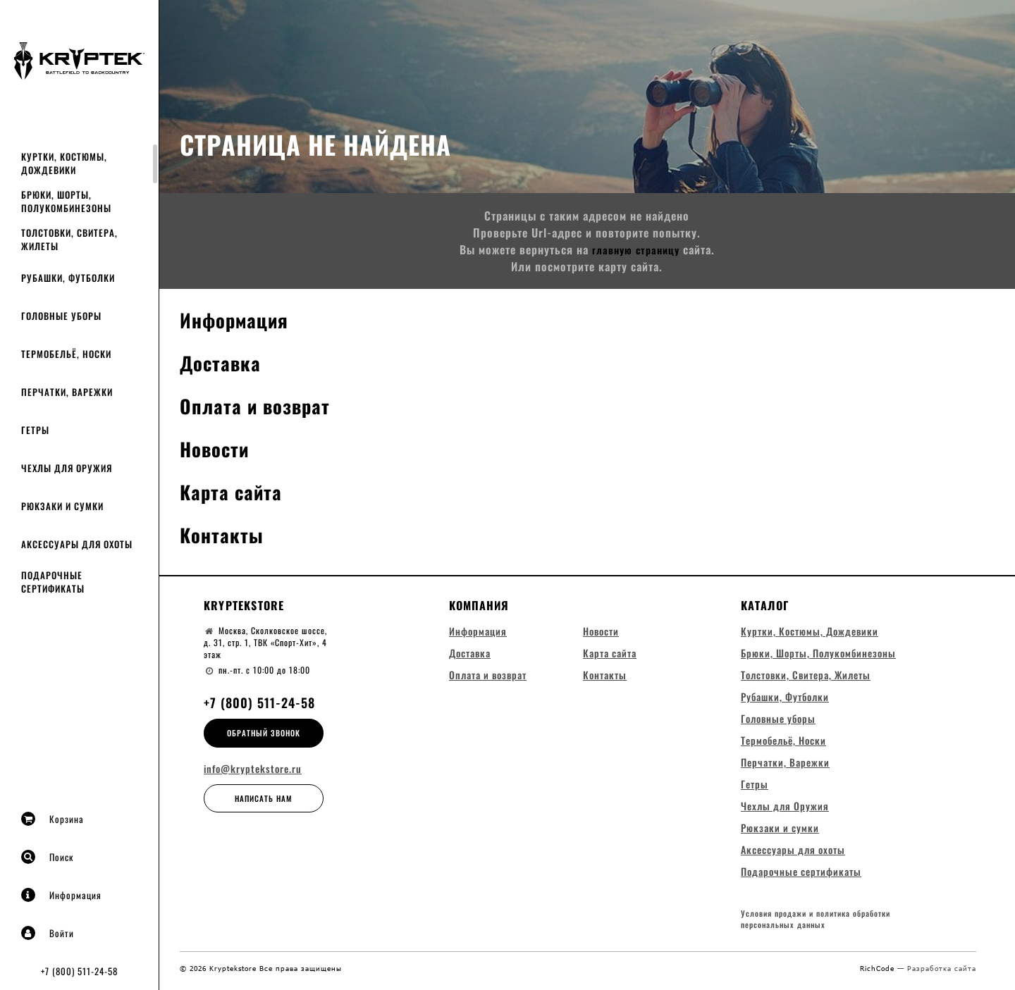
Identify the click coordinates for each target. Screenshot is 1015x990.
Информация (61, 895)
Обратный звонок (263, 732)
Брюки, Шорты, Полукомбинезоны (66, 201)
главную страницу (635, 249)
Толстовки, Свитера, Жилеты (69, 239)
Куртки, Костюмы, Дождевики (64, 163)
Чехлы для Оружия (66, 468)
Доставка (224, 362)
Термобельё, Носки (66, 354)
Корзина (52, 819)
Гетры (35, 430)
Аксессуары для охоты (77, 544)
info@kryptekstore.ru (253, 769)
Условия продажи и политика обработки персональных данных (815, 925)
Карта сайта (236, 491)
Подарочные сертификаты (53, 581)
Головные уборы (61, 316)
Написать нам (264, 798)
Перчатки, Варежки (67, 392)
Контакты (225, 534)
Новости (218, 448)
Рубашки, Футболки (68, 278)
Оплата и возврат (263, 405)
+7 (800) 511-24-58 (79, 971)
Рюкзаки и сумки (62, 506)
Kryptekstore (244, 605)
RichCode (878, 974)
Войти (47, 933)
